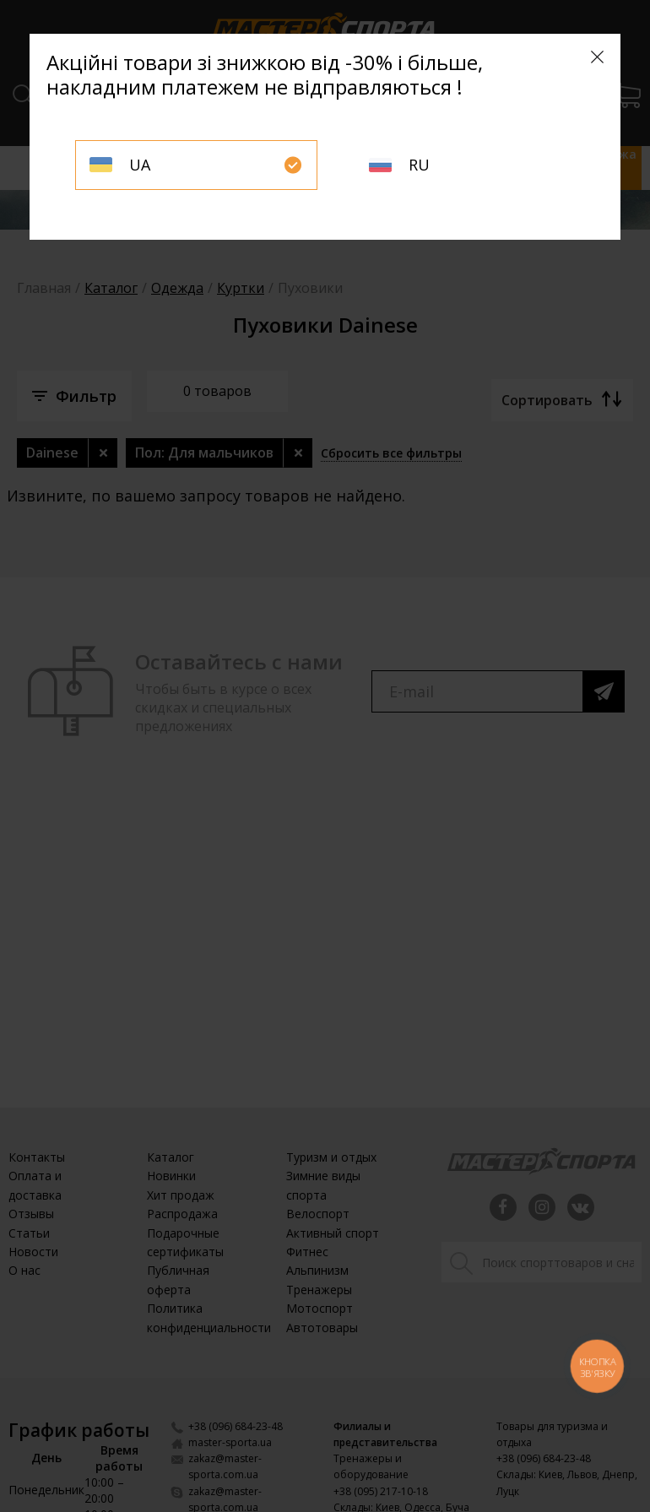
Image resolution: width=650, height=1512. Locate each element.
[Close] (597, 57)
